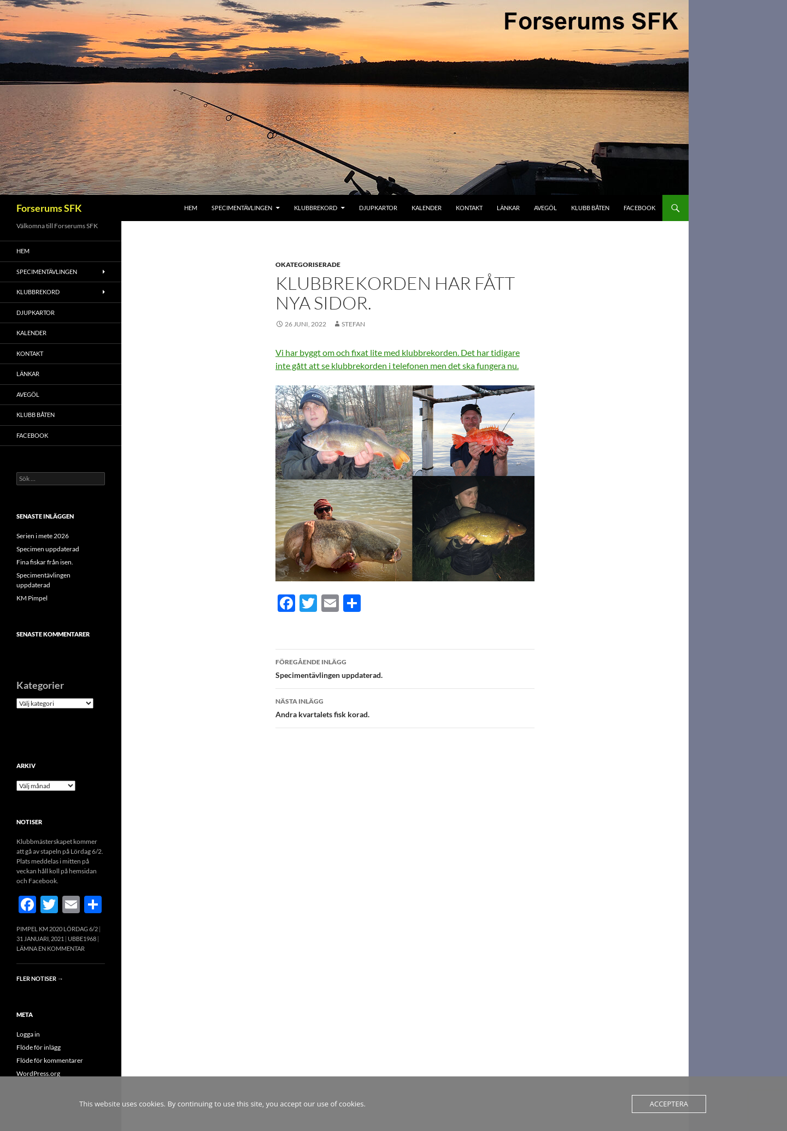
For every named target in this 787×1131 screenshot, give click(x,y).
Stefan (353, 324)
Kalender (427, 207)
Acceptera (669, 1104)
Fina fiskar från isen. (44, 562)
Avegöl (545, 207)
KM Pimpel (32, 598)
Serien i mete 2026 (42, 536)
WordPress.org (38, 1073)
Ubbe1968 (82, 938)
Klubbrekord (315, 207)
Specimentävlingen (242, 207)
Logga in (28, 1034)
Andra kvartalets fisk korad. (405, 707)
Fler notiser (39, 978)
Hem (190, 207)
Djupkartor (378, 207)
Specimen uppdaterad (47, 549)
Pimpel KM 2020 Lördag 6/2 (57, 928)
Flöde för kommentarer (49, 1060)
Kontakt (469, 207)
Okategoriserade (307, 264)
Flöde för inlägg (38, 1047)
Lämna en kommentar (50, 948)
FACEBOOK (639, 207)
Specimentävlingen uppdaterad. (405, 668)
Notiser (29, 821)
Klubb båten (590, 207)
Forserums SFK (49, 208)
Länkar (508, 207)
